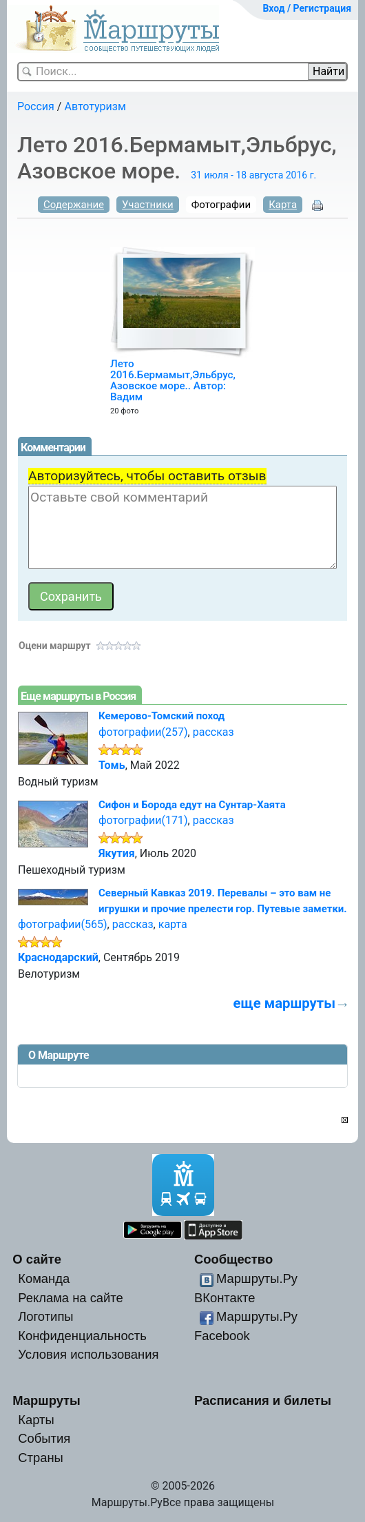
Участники (148, 204)
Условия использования (88, 1354)
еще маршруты (284, 1003)
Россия (35, 106)
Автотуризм (94, 106)
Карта (283, 204)
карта (172, 924)
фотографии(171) (143, 820)
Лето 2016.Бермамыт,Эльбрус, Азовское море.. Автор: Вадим (173, 380)
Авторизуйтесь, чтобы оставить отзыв (147, 476)
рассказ (213, 732)
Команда (44, 1278)
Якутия (116, 853)
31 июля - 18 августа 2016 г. (253, 175)
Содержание (73, 204)
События (44, 1438)
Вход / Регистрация (306, 8)
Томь (111, 765)
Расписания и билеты (262, 1400)
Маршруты (46, 1400)
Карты (36, 1419)
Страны (40, 1457)
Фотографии (221, 204)
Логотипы (45, 1316)
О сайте (36, 1259)
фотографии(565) (62, 924)
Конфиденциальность (82, 1335)
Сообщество (233, 1259)
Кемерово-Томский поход (161, 716)
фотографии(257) (143, 732)
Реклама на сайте (70, 1297)
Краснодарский (58, 957)
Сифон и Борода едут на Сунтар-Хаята (192, 805)
